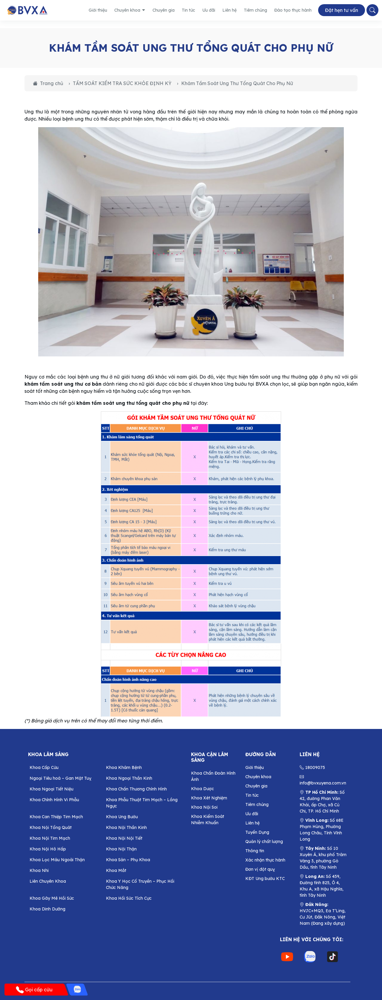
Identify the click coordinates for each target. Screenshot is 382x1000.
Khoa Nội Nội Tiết (124, 838)
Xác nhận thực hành (265, 860)
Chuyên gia (164, 10)
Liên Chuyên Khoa (48, 881)
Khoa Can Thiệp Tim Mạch (56, 816)
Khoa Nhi (39, 870)
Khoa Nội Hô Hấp (48, 849)
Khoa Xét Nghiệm (209, 798)
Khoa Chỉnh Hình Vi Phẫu (54, 799)
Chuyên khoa (129, 10)
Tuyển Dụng (257, 832)
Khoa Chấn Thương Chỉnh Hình (136, 789)
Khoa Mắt (116, 870)
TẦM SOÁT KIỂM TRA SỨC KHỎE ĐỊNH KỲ (122, 83)
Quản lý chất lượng (264, 841)
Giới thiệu (98, 10)
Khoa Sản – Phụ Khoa (128, 859)
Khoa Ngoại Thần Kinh (129, 778)
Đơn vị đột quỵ (260, 869)
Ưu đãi (208, 10)
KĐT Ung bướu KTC (265, 878)
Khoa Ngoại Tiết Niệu (51, 789)
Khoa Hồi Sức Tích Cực (129, 898)
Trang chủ (48, 83)
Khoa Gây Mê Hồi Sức (52, 898)
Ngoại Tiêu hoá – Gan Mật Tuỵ (60, 778)
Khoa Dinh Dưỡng (47, 909)
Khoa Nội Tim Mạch (50, 838)
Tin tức (188, 10)
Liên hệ (229, 10)
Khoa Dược (202, 788)
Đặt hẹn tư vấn (341, 10)
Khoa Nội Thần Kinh (126, 827)
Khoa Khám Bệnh (124, 767)
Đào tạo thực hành (293, 10)
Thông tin (254, 850)
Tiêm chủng (255, 10)
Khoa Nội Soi (204, 807)
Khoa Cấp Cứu (44, 767)
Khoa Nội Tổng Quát (51, 827)
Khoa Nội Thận (121, 849)
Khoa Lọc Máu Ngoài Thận (57, 859)
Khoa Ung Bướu (122, 816)
